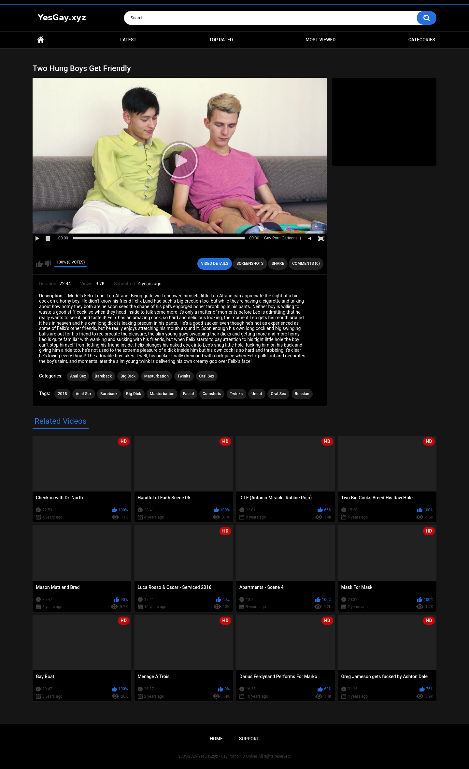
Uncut (256, 394)
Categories (421, 39)
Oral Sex (206, 376)
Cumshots (212, 394)
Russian (302, 394)
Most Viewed (320, 39)
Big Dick (128, 376)
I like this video (39, 264)
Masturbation (156, 376)
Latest (128, 39)
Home (41, 40)
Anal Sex (78, 376)
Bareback (103, 376)
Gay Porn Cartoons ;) (282, 238)
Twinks (184, 376)
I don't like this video (47, 264)
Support (249, 738)
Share (278, 263)
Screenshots (249, 263)
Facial (188, 394)
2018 (62, 394)
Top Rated (221, 39)
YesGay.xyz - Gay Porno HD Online (227, 756)
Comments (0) (306, 263)
